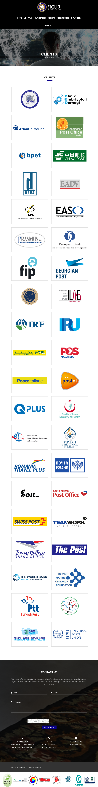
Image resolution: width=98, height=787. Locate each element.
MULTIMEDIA (76, 18)
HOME (19, 18)
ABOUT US (28, 18)
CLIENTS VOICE (63, 18)
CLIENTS (51, 18)
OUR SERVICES (40, 18)
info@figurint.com (76, 744)
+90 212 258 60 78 (50, 747)
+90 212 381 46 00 (50, 744)
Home (46, 58)
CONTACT (49, 25)
